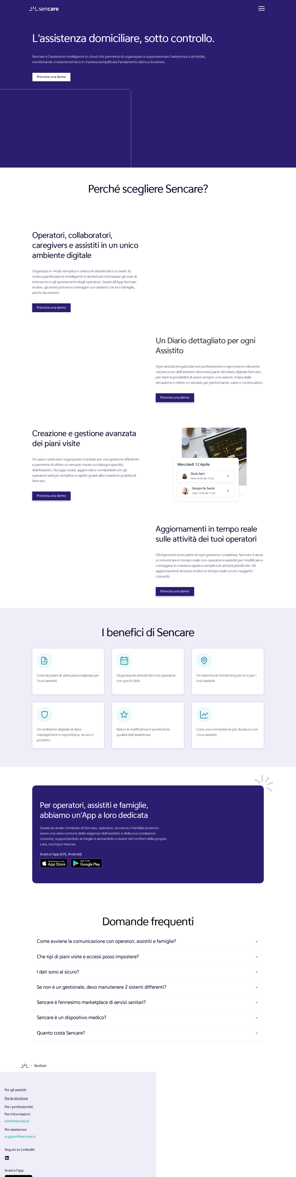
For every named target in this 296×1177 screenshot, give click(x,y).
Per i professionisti (104, 1110)
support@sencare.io (164, 1112)
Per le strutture (101, 1101)
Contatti (211, 8)
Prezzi (192, 8)
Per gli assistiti (101, 1093)
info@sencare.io (161, 1097)
